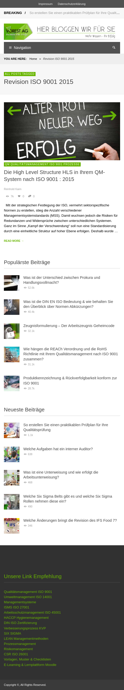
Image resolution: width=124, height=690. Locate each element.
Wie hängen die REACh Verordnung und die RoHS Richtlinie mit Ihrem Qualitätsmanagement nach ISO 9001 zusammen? (70, 354)
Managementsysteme (20, 602)
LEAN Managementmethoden (26, 639)
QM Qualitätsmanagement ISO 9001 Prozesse (42, 164)
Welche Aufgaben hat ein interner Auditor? (58, 449)
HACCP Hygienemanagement (26, 618)
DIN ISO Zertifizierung (20, 623)
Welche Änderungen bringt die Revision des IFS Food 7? (70, 520)
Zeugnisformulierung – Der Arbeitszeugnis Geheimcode (68, 326)
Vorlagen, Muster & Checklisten (27, 659)
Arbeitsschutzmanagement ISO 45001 (32, 612)
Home (33, 58)
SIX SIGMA (12, 633)
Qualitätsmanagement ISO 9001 (28, 592)
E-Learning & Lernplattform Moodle (30, 665)
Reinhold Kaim (13, 189)
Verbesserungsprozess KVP (25, 628)
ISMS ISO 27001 (16, 607)
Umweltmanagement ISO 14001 (28, 597)
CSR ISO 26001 (16, 654)
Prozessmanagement (20, 644)
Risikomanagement (18, 649)
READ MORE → (14, 240)
